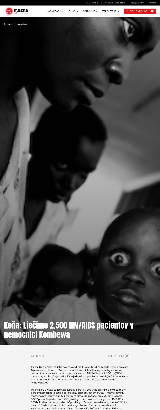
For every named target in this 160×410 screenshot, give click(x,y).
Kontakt (152, 3)
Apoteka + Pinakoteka (115, 3)
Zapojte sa (109, 11)
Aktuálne (89, 11)
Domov (8, 24)
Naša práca (54, 11)
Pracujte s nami (137, 3)
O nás (71, 11)
